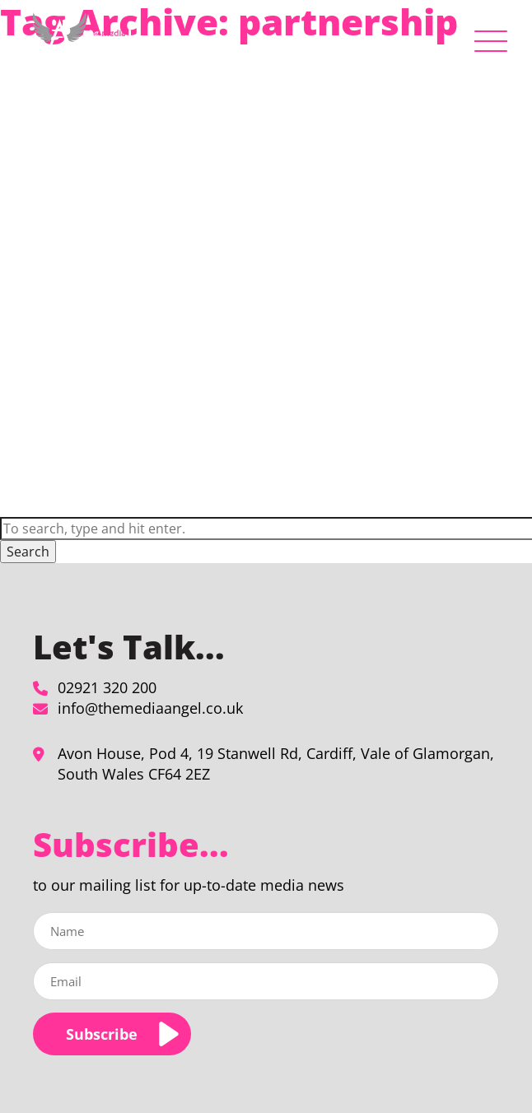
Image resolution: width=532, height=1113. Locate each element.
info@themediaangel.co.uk (150, 708)
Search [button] (28, 552)
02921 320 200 (107, 687)
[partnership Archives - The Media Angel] (82, 37)
